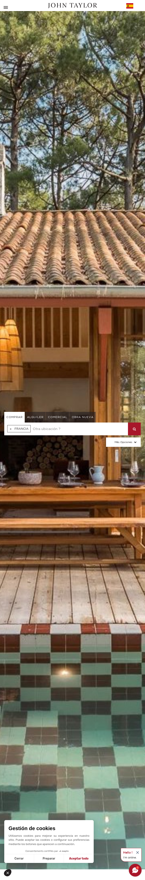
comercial (57, 417)
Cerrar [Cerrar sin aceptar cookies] (19, 858)
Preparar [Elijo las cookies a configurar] (49, 858)
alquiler (35, 417)
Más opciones (123, 442)
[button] (9, 873)
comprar (14, 417)
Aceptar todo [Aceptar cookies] (79, 858)
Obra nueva (82, 417)
